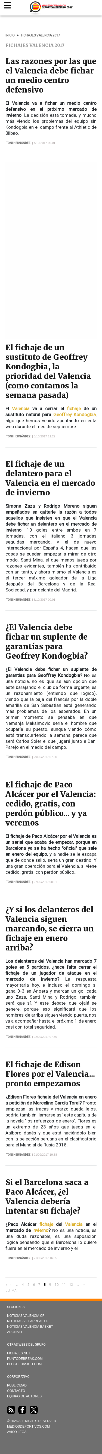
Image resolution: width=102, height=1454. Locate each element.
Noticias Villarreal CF (27, 1321)
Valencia (20, 408)
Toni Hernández (18, 143)
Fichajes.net (18, 1353)
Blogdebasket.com (24, 1364)
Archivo (14, 1332)
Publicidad (17, 1385)
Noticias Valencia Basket (30, 1327)
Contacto (16, 1391)
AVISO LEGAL (17, 1432)
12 (71, 1284)
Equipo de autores (24, 1396)
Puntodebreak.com (24, 1359)
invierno (40, 1230)
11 (64, 1284)
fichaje (74, 408)
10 (56, 1284)
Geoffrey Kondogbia (74, 414)
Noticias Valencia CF (25, 1316)
